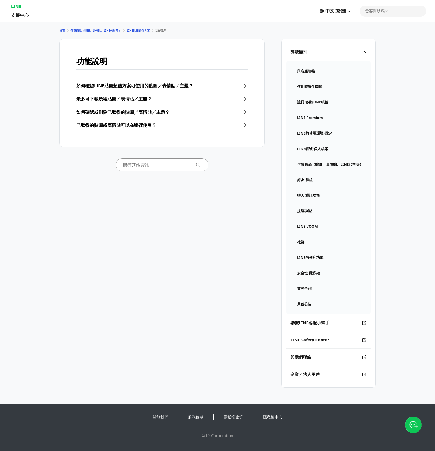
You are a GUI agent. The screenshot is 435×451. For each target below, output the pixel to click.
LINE (16, 6)
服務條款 (196, 417)
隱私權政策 (233, 417)
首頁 (62, 30)
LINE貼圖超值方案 (138, 30)
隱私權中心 (272, 417)
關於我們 (160, 417)
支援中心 (20, 15)
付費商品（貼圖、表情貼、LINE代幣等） (95, 30)
